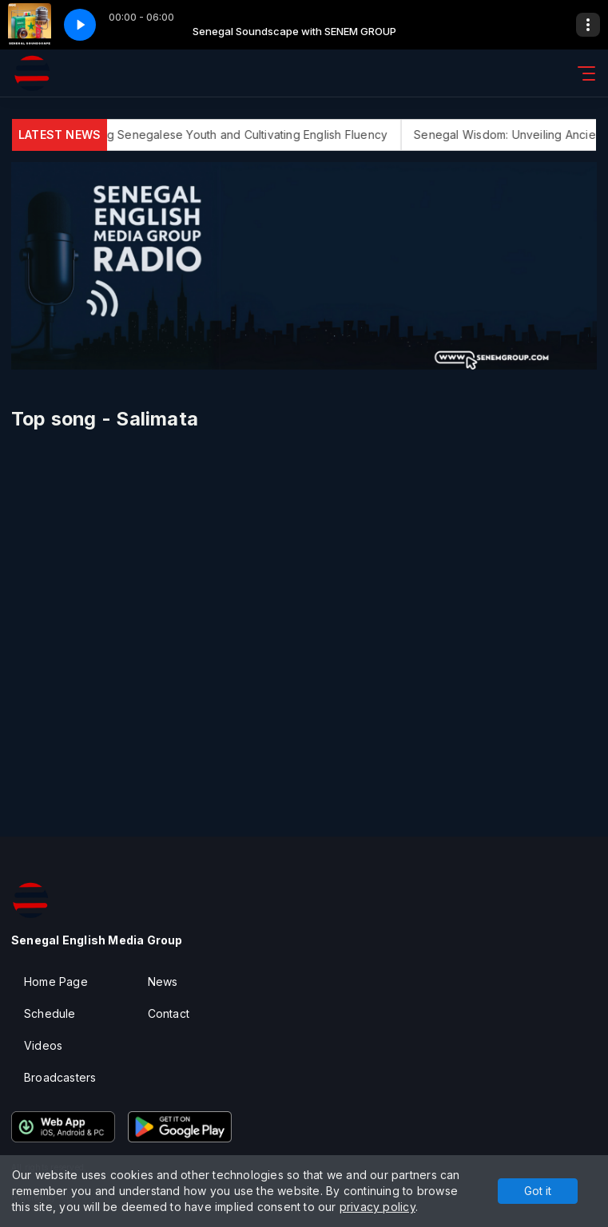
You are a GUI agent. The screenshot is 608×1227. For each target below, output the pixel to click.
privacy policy (377, 1206)
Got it (537, 1190)
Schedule (50, 1013)
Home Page (56, 981)
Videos (43, 1045)
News (163, 981)
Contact (168, 1013)
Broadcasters (60, 1077)
